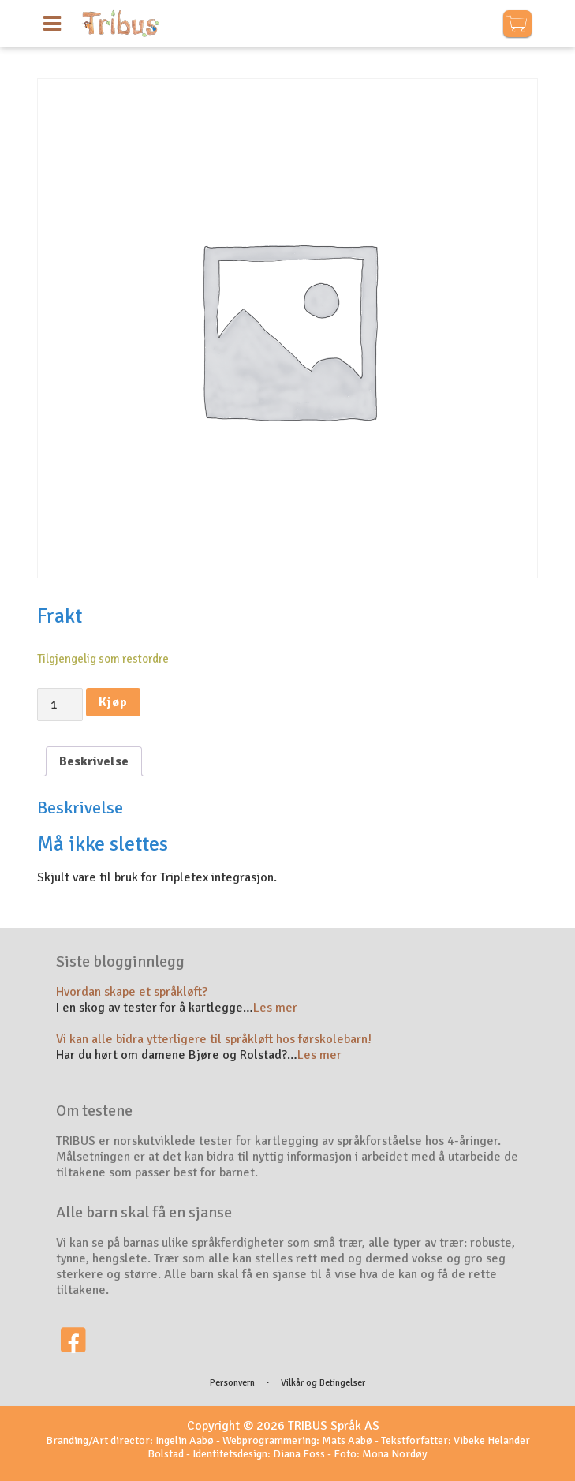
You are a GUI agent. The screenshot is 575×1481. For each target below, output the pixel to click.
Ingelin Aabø (184, 1440)
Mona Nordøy (395, 1453)
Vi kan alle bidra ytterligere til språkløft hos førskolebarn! (214, 1039)
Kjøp (113, 702)
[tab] (94, 761)
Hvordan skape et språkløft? (131, 992)
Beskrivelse (94, 761)
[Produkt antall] (60, 704)
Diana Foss (299, 1453)
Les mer (275, 1007)
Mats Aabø (347, 1440)
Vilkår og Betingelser (323, 1383)
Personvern (232, 1383)
